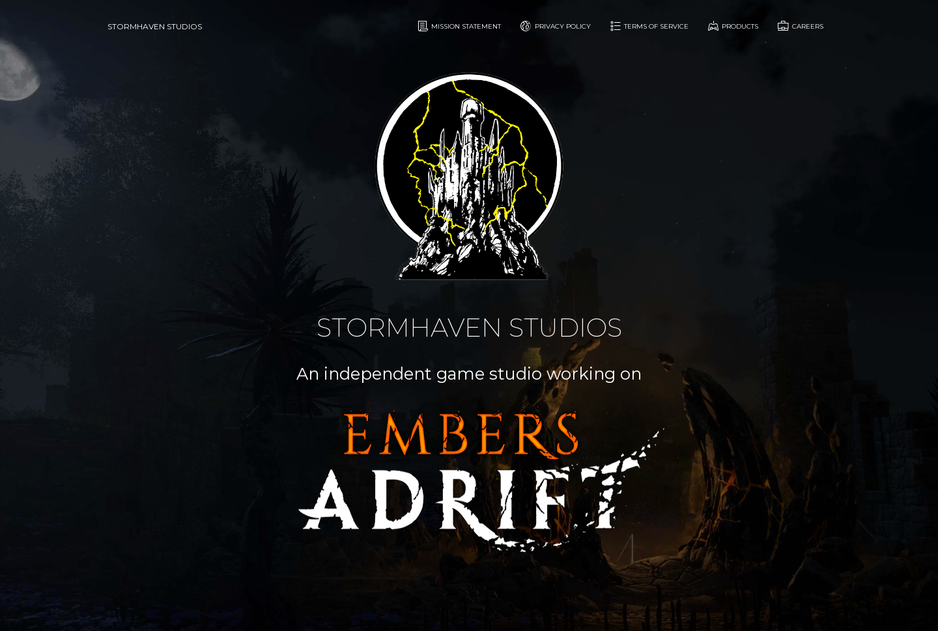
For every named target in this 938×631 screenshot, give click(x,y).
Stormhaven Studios (154, 26)
